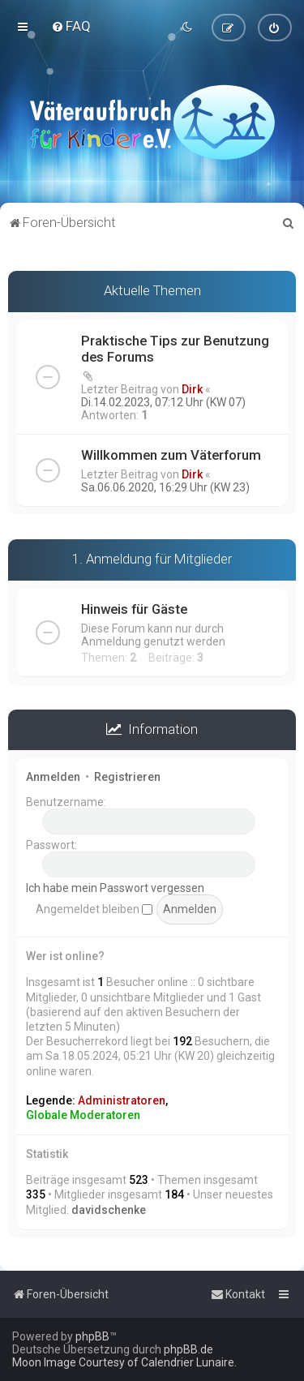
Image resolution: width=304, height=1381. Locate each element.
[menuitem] (71, 26)
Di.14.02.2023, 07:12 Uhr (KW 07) (163, 401)
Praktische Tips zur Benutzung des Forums (175, 348)
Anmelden (53, 776)
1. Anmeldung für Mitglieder (152, 558)
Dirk (192, 388)
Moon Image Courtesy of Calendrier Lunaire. (124, 1362)
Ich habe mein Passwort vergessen (115, 887)
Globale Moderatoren (83, 1115)
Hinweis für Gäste (134, 608)
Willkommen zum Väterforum (171, 454)
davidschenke (108, 1209)
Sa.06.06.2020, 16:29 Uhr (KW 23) (165, 486)
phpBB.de (188, 1349)
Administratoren (121, 1099)
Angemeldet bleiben (94, 908)
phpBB (92, 1336)
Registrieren (127, 776)
